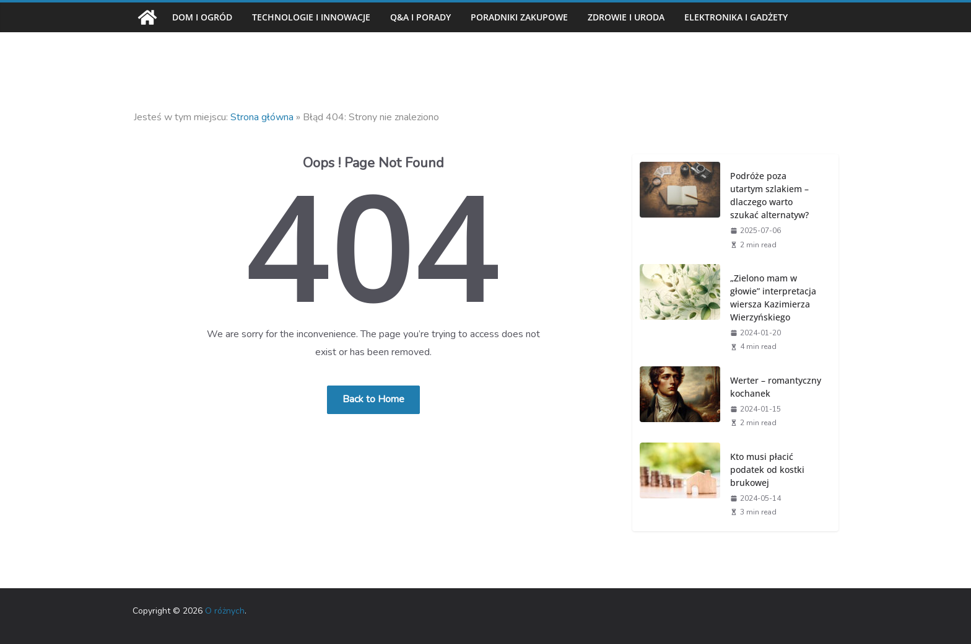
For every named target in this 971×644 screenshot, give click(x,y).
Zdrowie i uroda (626, 17)
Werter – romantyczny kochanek (775, 386)
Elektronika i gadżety (736, 17)
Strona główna (262, 117)
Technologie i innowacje (311, 17)
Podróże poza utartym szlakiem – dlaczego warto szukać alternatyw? (769, 195)
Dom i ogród (202, 17)
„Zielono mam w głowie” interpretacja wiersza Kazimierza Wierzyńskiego (773, 297)
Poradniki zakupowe (519, 17)
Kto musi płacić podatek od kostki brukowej (767, 469)
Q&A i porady (420, 17)
